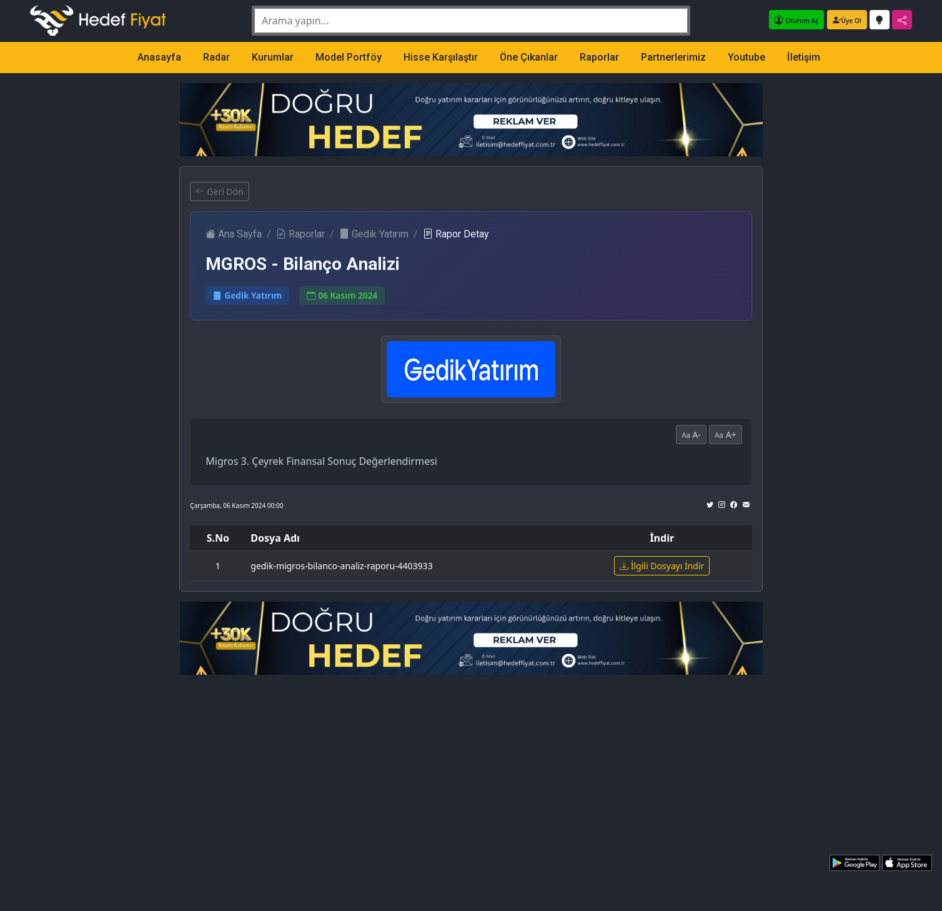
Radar (216, 57)
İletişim (803, 57)
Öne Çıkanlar (529, 57)
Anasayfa (159, 57)
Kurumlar (273, 57)
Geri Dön (219, 191)
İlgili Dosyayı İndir (662, 566)
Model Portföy (348, 57)
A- (691, 435)
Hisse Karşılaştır (441, 57)
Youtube (746, 57)
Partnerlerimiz (673, 57)
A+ (725, 435)
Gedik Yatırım (374, 234)
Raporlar (599, 57)
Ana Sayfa (234, 234)
